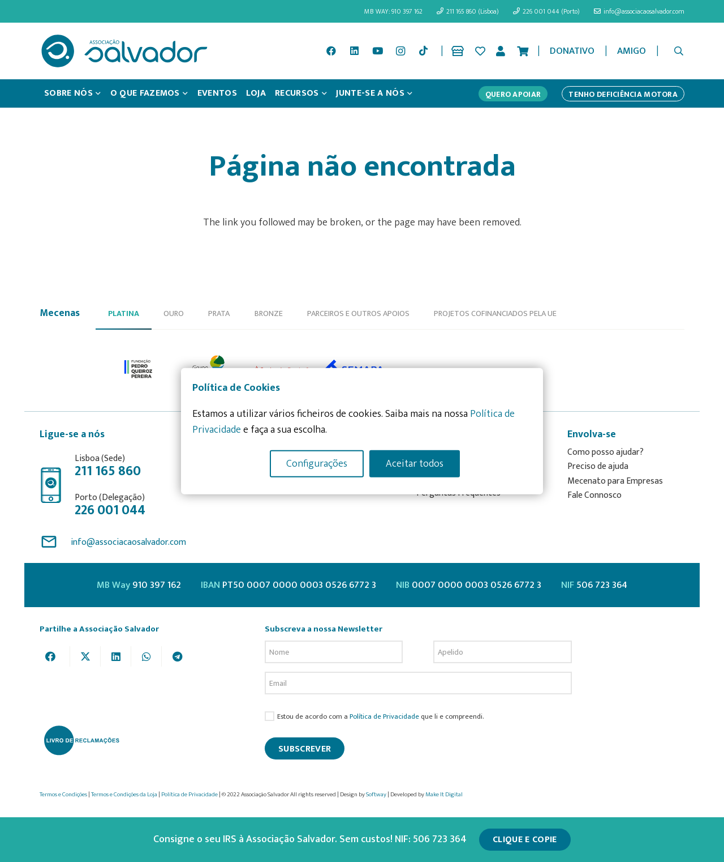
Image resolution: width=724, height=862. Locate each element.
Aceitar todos (414, 463)
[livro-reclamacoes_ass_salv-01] (81, 740)
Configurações (316, 463)
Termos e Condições (63, 795)
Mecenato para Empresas (615, 481)
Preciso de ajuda (597, 466)
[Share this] (55, 656)
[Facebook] (331, 51)
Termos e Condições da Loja (124, 795)
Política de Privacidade (384, 717)
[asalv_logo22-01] (124, 51)
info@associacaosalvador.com (128, 542)
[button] (679, 51)
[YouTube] (377, 51)
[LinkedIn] (354, 51)
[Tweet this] (85, 656)
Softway (376, 795)
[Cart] (522, 51)
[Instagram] (400, 51)
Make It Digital (444, 795)
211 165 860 (108, 471)
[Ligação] (459, 50)
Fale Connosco (594, 495)
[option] (139, 369)
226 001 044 (110, 510)
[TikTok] (423, 51)
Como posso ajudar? (605, 452)
